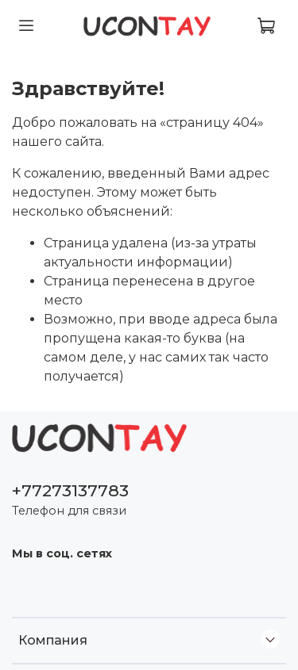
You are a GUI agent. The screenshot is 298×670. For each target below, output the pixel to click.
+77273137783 (70, 490)
